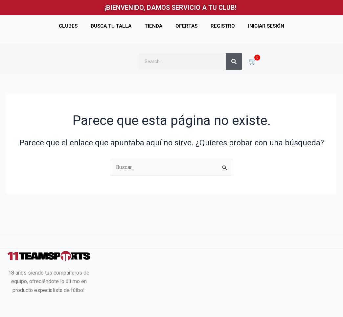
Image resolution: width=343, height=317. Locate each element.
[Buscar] (234, 61)
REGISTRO (223, 26)
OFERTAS (186, 26)
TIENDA (153, 26)
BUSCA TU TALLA (111, 26)
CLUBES (68, 26)
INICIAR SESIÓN (266, 26)
